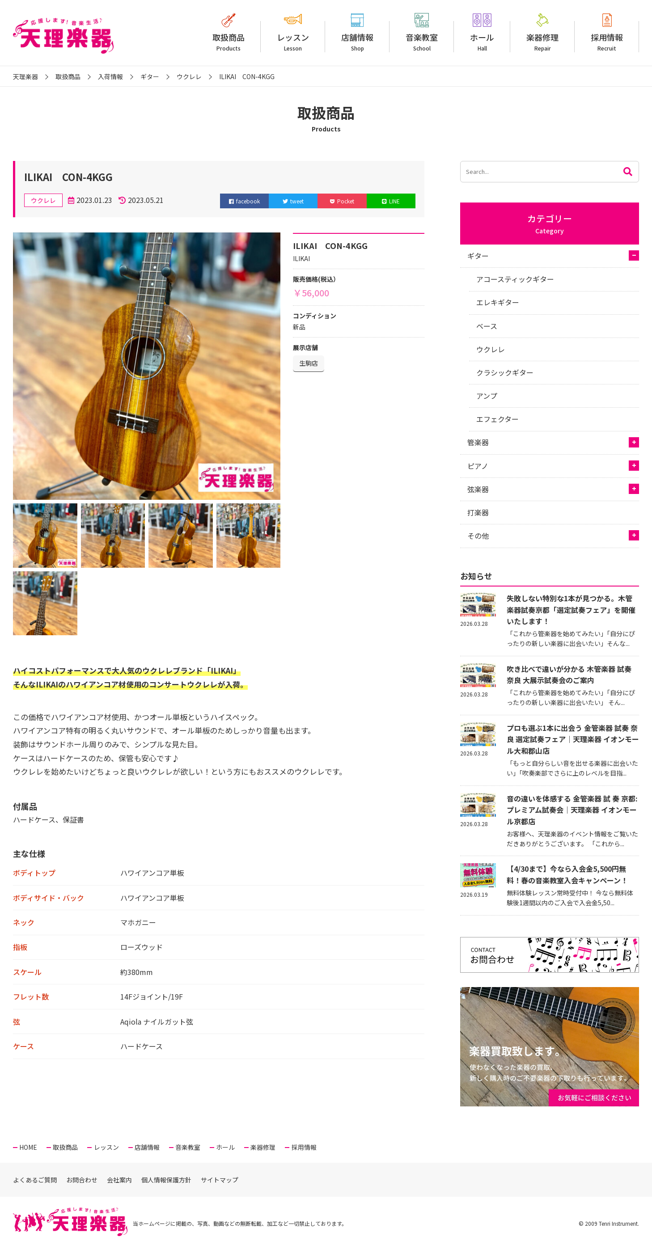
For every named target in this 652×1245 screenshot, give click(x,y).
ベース (486, 326)
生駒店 (308, 363)
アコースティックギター (515, 279)
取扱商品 (228, 41)
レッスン (293, 41)
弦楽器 (478, 489)
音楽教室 (422, 41)
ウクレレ (490, 349)
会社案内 (119, 1179)
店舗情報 (357, 41)
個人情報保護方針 (166, 1179)
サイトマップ (219, 1179)
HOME (28, 1147)
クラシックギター (504, 372)
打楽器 (478, 512)
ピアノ (477, 465)
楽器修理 (542, 41)
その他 (478, 535)
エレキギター (497, 302)
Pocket (342, 201)
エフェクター (497, 419)
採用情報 (607, 41)
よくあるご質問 (35, 1179)
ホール (482, 41)
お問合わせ (81, 1179)
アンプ (486, 395)
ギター (478, 255)
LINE (391, 201)
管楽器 (478, 442)
